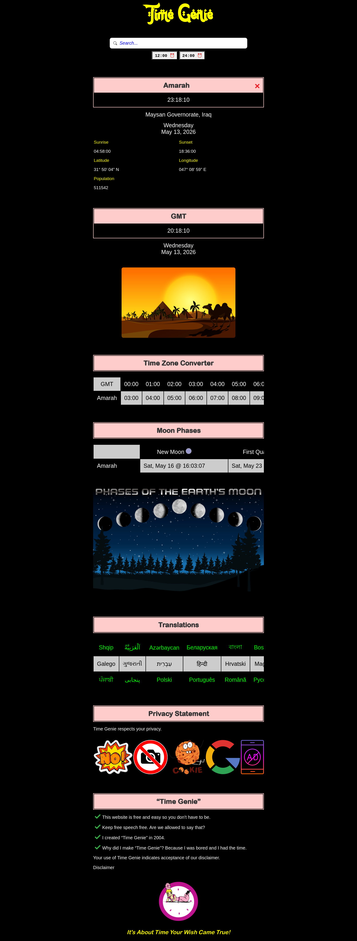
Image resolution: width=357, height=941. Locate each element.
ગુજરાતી (132, 663)
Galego (106, 664)
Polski (164, 680)
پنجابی (132, 680)
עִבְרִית (164, 664)
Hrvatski (235, 664)
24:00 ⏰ (192, 55)
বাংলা (235, 647)
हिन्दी (202, 664)
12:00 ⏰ (165, 55)
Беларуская (202, 647)
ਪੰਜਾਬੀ (106, 680)
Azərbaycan (164, 647)
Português (202, 680)
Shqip (106, 647)
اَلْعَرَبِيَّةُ (132, 647)
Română (235, 680)
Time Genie (179, 14)
